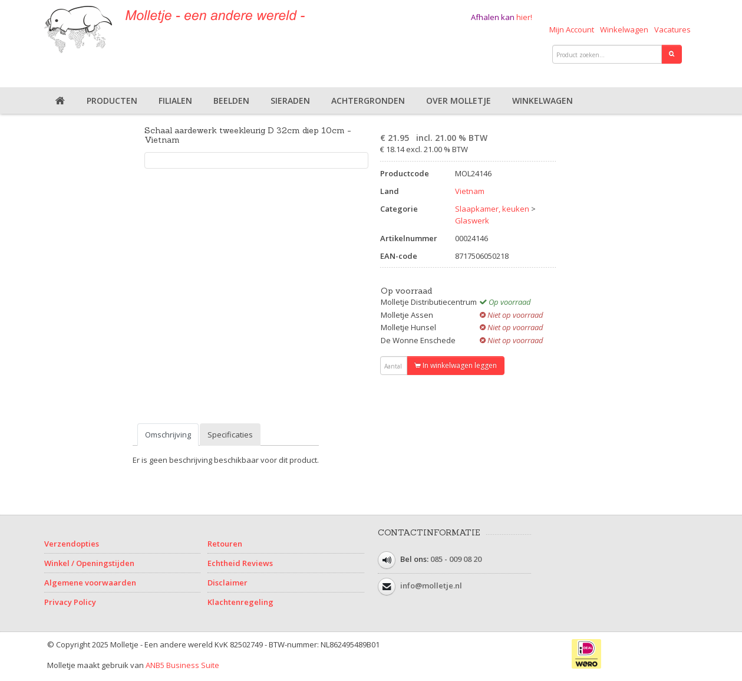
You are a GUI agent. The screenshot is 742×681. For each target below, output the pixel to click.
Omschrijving (168, 434)
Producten (112, 100)
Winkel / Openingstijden (89, 563)
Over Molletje (458, 100)
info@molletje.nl (431, 585)
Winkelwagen (624, 29)
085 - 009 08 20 (456, 559)
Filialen (175, 100)
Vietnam (469, 191)
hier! (524, 17)
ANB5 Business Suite (182, 665)
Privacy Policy (70, 602)
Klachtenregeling (240, 602)
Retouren (224, 543)
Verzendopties (71, 543)
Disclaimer (227, 582)
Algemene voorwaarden (90, 582)
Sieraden (290, 100)
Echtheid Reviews (240, 563)
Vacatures (672, 29)
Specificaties (230, 434)
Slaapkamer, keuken (492, 208)
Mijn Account (571, 29)
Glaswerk (472, 220)
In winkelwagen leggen (455, 365)
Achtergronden (368, 100)
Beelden (231, 100)
